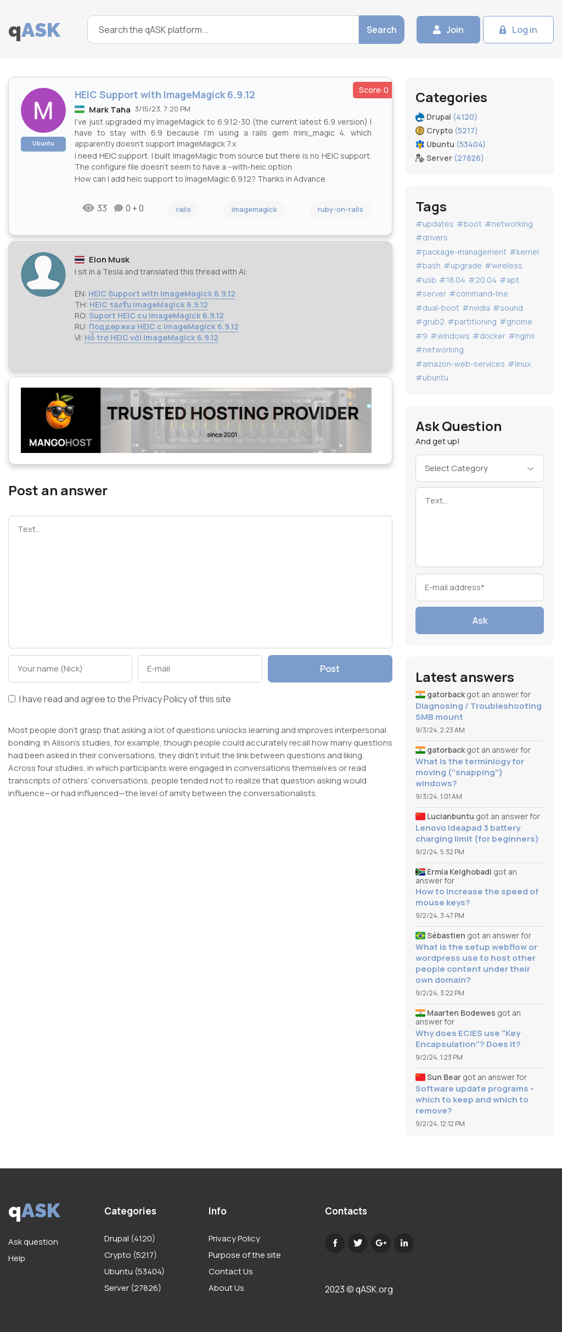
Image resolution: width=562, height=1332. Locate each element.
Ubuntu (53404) (134, 1271)
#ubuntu (431, 377)
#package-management (461, 252)
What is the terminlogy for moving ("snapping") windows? (469, 772)
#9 (421, 336)
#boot (469, 224)
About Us (226, 1288)
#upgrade (462, 265)
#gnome (515, 321)
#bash (428, 265)
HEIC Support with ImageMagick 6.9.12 (161, 293)
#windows (450, 336)
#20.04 (482, 280)
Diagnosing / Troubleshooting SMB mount (478, 712)
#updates (434, 224)
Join (455, 30)
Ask (480, 620)
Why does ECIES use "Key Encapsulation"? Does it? (468, 1039)
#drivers (431, 237)
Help (16, 1258)
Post (330, 669)
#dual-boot (437, 308)
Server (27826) (132, 1288)
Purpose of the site (245, 1255)
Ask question (33, 1241)
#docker (489, 336)
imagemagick (254, 209)
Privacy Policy (160, 699)
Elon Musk (109, 259)
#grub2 (430, 321)
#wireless (503, 265)
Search (382, 30)
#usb (425, 280)
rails (183, 209)
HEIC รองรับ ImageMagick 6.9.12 (148, 304)
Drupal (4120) (129, 1238)
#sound (508, 308)
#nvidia (476, 308)
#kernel (524, 252)
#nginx (521, 336)
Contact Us (231, 1271)
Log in (524, 30)
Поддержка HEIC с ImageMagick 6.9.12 (164, 326)
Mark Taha (110, 109)
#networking (509, 224)
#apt (509, 280)
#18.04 (452, 280)
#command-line (478, 293)
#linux (519, 364)
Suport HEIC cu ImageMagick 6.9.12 (156, 315)
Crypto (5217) (130, 1255)
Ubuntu (43, 143)
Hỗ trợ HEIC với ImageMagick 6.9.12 (151, 337)
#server (430, 293)
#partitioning (472, 321)
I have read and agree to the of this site (119, 700)
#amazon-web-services (460, 364)
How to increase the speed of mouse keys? (476, 897)
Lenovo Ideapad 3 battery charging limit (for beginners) (477, 833)
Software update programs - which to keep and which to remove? (474, 1099)
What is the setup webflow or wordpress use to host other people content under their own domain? (476, 964)
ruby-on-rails (340, 209)
